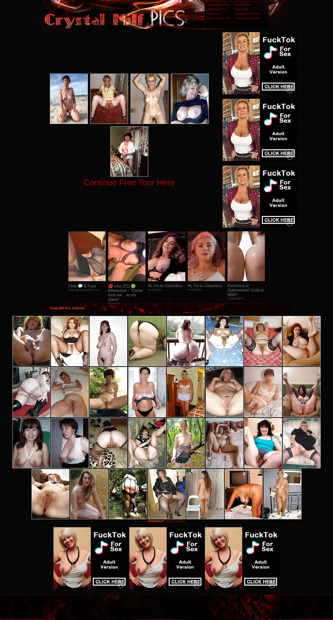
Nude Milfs (241, 9)
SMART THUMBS (175, 521)
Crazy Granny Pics (217, 4)
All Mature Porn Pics (247, 13)
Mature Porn (214, 13)
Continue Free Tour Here (129, 182)
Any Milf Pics (243, 4)
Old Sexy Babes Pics (248, 18)
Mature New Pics (216, 9)
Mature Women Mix (218, 18)
